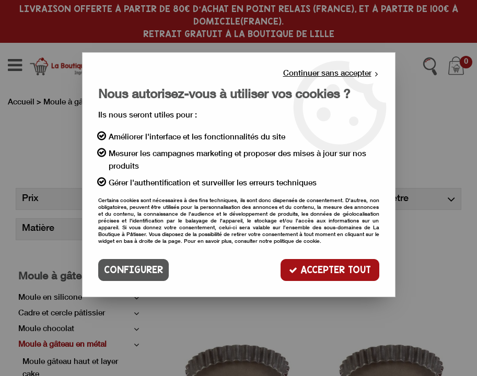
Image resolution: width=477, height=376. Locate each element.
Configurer (133, 269)
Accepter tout (330, 269)
